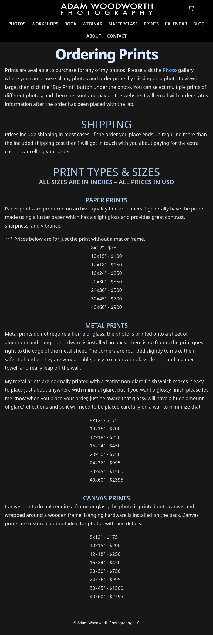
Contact (117, 36)
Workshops (45, 24)
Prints (151, 24)
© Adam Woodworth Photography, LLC (106, 622)
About (93, 36)
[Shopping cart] (190, 8)
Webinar (92, 24)
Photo (170, 70)
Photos (16, 24)
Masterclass (123, 24)
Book (70, 24)
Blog (199, 24)
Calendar (176, 24)
